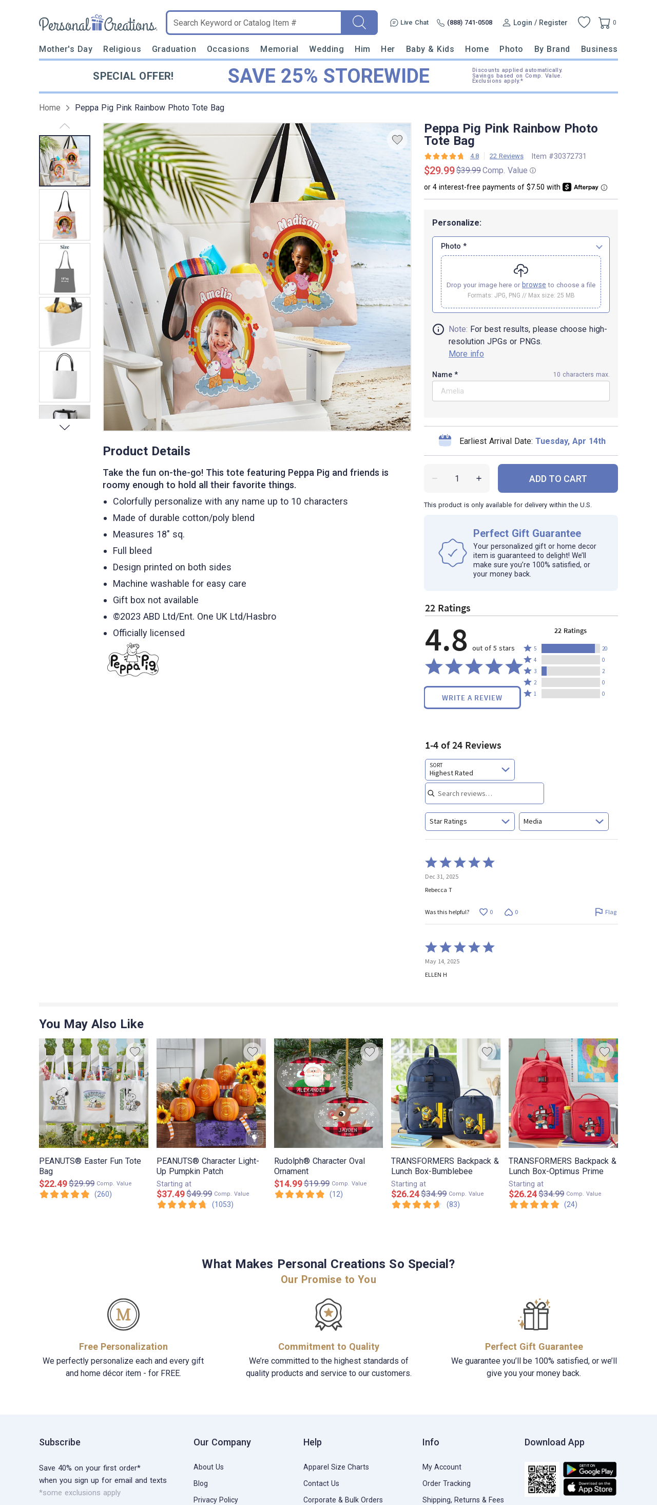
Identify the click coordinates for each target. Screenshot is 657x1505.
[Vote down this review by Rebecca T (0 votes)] (511, 912)
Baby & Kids (430, 49)
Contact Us (321, 1483)
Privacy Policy (216, 1500)
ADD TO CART (558, 478)
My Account (441, 1467)
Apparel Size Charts (336, 1467)
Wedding (326, 49)
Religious (122, 49)
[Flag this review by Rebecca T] (605, 912)
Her (388, 49)
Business (599, 49)
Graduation (174, 49)
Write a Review (472, 697)
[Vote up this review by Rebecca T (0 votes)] (485, 912)
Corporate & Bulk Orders (343, 1500)
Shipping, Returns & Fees (463, 1500)
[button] (571, 648)
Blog (201, 1483)
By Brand (552, 49)
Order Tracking (446, 1483)
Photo (511, 49)
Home (477, 49)
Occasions (228, 49)
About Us (209, 1467)
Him (363, 49)
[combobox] (470, 770)
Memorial (279, 49)
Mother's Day (65, 49)
